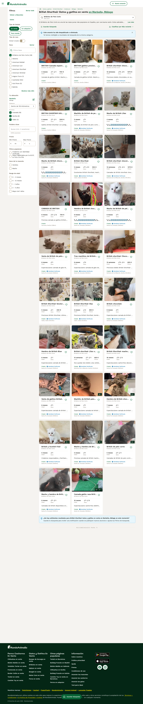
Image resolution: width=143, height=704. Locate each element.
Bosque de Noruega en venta (37, 660)
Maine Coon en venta (36, 675)
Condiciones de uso (78, 671)
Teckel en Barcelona (57, 659)
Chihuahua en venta (15, 659)
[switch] (22, 40)
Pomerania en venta (15, 670)
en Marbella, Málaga (101, 12)
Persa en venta (34, 679)
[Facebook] (99, 667)
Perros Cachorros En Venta (16, 654)
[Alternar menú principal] (3, 3)
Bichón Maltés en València (59, 666)
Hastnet (36, 690)
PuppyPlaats (45, 690)
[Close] (132, 32)
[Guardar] (66, 66)
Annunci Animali (71, 690)
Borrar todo (30, 10)
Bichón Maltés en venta (16, 663)
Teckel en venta (13, 677)
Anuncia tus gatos (78, 681)
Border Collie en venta (16, 673)
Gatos (12, 20)
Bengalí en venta (35, 672)
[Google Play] (102, 654)
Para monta (15, 33)
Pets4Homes (26, 690)
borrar (32, 45)
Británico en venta (35, 665)
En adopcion (26, 29)
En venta (14, 29)
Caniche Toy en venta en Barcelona (59, 678)
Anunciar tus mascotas (80, 674)
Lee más (131, 22)
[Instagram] (105, 667)
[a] (29, 143)
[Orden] (121, 27)
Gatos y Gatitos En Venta (38, 654)
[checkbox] (10, 55)
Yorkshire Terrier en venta (17, 666)
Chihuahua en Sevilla (57, 670)
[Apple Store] (102, 661)
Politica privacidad (78, 660)
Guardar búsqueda (48, 27)
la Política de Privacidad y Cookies (30, 697)
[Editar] (34, 100)
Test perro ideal (77, 685)
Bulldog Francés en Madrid (59, 663)
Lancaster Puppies (85, 690)
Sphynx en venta (35, 668)
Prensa (74, 667)
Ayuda (74, 664)
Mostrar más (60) (28, 91)
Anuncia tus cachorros (80, 678)
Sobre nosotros (77, 657)
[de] (15, 143)
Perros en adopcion (57, 682)
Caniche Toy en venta (15, 680)
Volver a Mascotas (16, 15)
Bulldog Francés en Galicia (59, 673)
